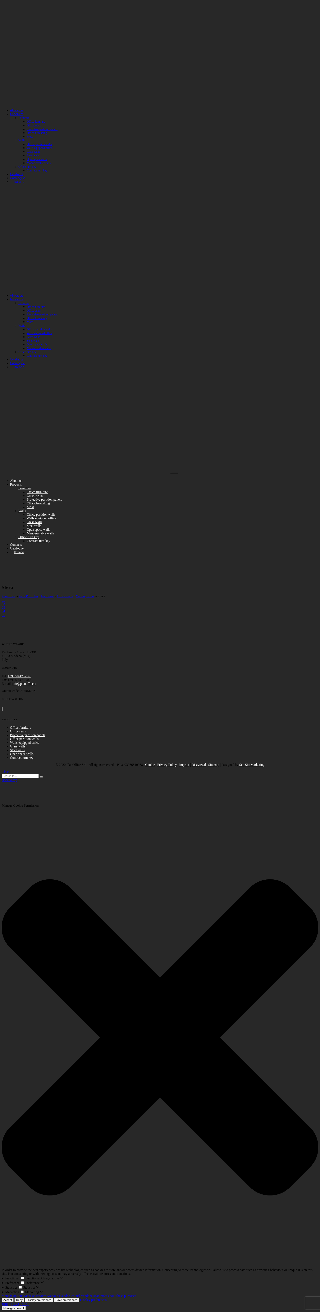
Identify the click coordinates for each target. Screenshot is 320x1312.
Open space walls (21, 754)
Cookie (150, 764)
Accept (7, 1300)
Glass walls (17, 746)
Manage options (12, 1296)
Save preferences (66, 1300)
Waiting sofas (85, 596)
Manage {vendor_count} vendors (69, 1296)
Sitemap (213, 764)
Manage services (35, 1296)
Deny (19, 1300)
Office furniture (20, 727)
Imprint (184, 764)
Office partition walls (24, 739)
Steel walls (17, 750)
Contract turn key (21, 757)
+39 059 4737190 (19, 676)
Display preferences (39, 1300)
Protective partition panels (27, 735)
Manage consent (13, 1308)
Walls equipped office (24, 742)
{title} (6, 1304)
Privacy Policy (167, 764)
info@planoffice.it (24, 683)
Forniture (47, 596)
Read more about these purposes (114, 1296)
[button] (160, 1037)
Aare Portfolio (28, 596)
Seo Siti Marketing (252, 764)
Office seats (65, 596)
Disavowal (199, 764)
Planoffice (8, 596)
